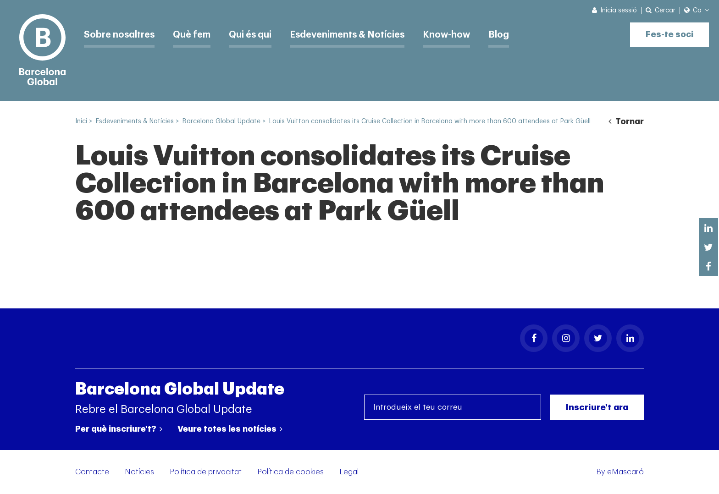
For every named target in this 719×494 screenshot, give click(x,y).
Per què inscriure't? (118, 429)
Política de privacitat (206, 472)
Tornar (626, 121)
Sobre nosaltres (120, 34)
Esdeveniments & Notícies (353, 34)
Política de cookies (290, 472)
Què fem (194, 34)
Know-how (455, 34)
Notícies (139, 472)
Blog (507, 34)
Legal (349, 472)
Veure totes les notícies (229, 429)
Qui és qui (254, 34)
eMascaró (625, 472)
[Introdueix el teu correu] (452, 407)
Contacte (92, 472)
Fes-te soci (668, 33)
